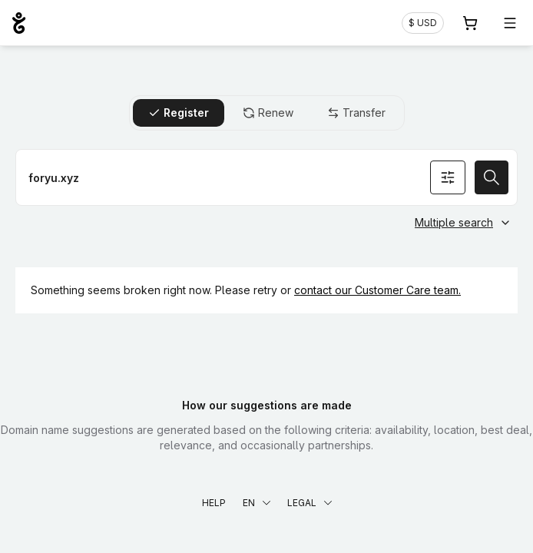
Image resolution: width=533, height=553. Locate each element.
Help (214, 502)
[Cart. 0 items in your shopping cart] (470, 23)
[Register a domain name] (266, 177)
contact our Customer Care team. (377, 289)
